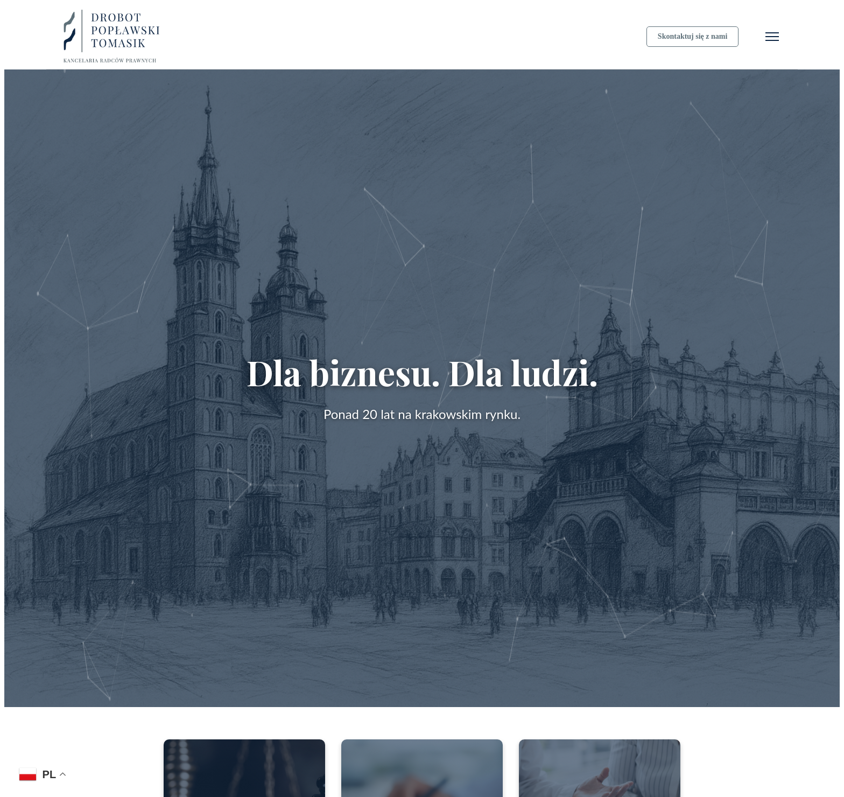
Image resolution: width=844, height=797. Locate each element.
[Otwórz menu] (772, 36)
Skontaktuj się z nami (693, 36)
